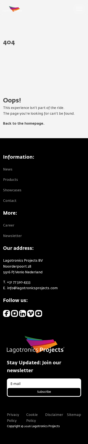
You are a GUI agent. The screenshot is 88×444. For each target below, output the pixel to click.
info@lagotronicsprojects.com (32, 288)
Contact (9, 201)
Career (8, 225)
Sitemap (74, 415)
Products (10, 180)
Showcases (12, 190)
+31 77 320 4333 (18, 282)
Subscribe (44, 392)
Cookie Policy (32, 418)
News (7, 169)
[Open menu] (79, 9)
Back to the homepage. (24, 123)
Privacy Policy (13, 418)
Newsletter (12, 236)
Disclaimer (54, 415)
